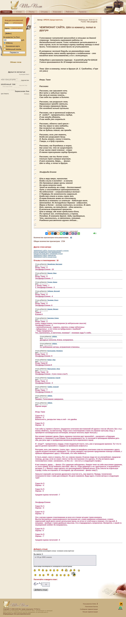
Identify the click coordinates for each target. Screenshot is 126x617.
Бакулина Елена (53, 318)
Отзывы (44, 12)
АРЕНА (54, 336)
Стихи (19, 12)
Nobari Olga (51, 360)
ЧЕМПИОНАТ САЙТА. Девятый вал (45, 255)
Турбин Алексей (53, 387)
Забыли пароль (16, 28)
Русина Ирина (52, 282)
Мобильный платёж (12, 49)
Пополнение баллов (91, 606)
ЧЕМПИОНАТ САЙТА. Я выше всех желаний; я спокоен (51, 250)
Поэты (31, 12)
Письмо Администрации (90, 612)
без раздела (92, 22)
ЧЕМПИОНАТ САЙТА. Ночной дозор (45, 257)
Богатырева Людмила (55, 351)
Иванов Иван (52, 273)
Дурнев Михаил (52, 309)
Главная (6, 12)
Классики (57, 12)
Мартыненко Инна (53, 369)
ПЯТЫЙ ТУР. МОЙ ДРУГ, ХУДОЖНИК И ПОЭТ (48, 254)
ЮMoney (8, 43)
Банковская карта (12, 46)
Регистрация (17, 23)
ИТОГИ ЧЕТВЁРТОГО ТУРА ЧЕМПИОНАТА (47, 252)
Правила (82, 12)
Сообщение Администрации (89, 609)
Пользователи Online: (90, 604)
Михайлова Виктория (54, 264)
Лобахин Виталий (53, 291)
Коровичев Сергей (53, 378)
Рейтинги (70, 12)
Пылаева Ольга (52, 300)
